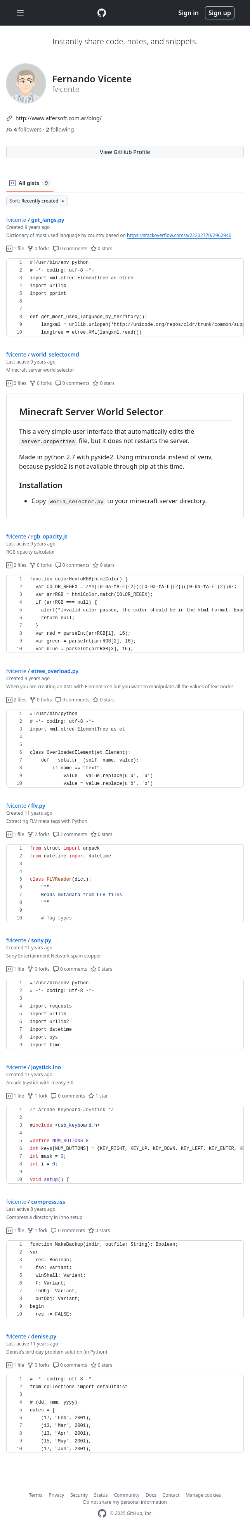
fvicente (16, 219)
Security (79, 1495)
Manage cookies (203, 1495)
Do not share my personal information (125, 1502)
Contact (171, 1495)
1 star (98, 1095)
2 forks (38, 834)
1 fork (37, 1095)
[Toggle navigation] (20, 13)
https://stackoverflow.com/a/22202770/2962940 (179, 235)
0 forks (38, 248)
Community (126, 1495)
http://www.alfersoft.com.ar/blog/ (59, 118)
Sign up (219, 13)
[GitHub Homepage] (102, 1513)
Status (101, 1495)
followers (24, 129)
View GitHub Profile (125, 152)
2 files (16, 383)
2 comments (70, 834)
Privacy (56, 1495)
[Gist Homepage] (101, 12)
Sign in (189, 13)
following (60, 129)
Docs (151, 1495)
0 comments (70, 248)
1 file (15, 248)
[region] (125, 297)
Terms (36, 1495)
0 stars (101, 248)
